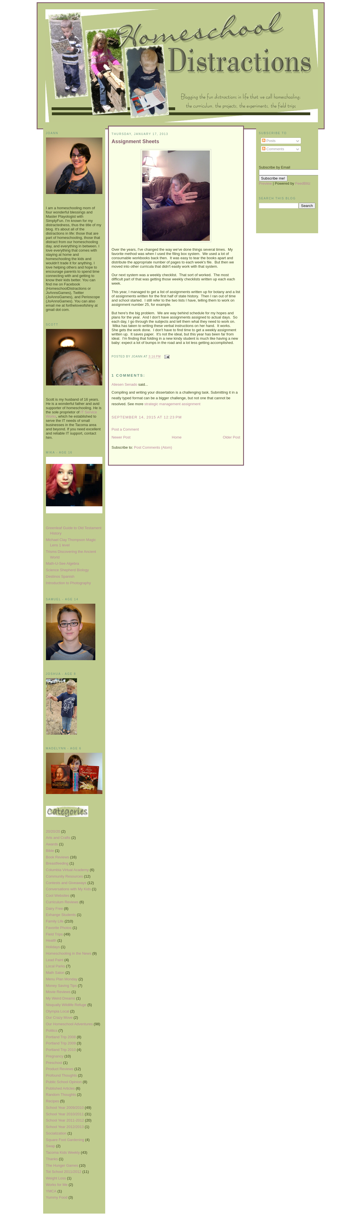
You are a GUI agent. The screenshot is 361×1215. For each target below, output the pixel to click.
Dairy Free (54, 908)
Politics (52, 1030)
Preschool (54, 1063)
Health (51, 940)
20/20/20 (53, 831)
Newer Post (121, 437)
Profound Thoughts (61, 1075)
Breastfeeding (57, 863)
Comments (273, 149)
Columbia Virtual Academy (67, 870)
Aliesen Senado (124, 384)
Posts (269, 141)
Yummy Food (57, 1197)
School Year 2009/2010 (65, 1107)
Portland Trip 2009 (61, 1043)
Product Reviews (60, 1069)
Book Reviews (57, 857)
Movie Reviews (58, 992)
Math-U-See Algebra (62, 563)
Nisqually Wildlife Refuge (66, 1005)
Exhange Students (61, 915)
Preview (265, 183)
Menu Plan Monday (62, 979)
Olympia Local (57, 1011)
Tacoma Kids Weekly (63, 1152)
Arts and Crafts (58, 838)
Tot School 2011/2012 (64, 1172)
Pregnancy (54, 1056)
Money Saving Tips (61, 985)
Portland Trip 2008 (61, 1037)
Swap (50, 1146)
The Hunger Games (62, 1165)
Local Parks (55, 966)
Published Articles (60, 1088)
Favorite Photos (59, 928)
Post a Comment (125, 429)
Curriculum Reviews (62, 902)
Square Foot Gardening (65, 1140)
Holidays (53, 947)
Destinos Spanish (60, 576)
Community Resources (64, 876)
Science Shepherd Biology (67, 570)
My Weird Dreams (60, 998)
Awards (52, 844)
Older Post (231, 437)
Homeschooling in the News (68, 953)
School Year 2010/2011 (65, 1114)
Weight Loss (56, 1178)
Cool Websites (58, 895)
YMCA (51, 1191)
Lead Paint (54, 960)
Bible (50, 850)
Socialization (56, 1133)
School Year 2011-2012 (65, 1120)
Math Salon (55, 972)
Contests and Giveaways (66, 883)
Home (177, 437)
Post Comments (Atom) (153, 447)
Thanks (52, 1159)
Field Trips (54, 934)
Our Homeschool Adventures (69, 1024)
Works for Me (57, 1185)
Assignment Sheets (135, 141)
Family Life (55, 921)
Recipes (52, 1101)
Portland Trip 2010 (61, 1050)
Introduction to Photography (68, 583)
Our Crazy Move (59, 1017)
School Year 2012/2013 (65, 1127)
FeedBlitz (303, 183)
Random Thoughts (61, 1094)
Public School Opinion (64, 1082)
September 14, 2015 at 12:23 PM (147, 417)
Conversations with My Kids (68, 889)
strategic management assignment (172, 404)
